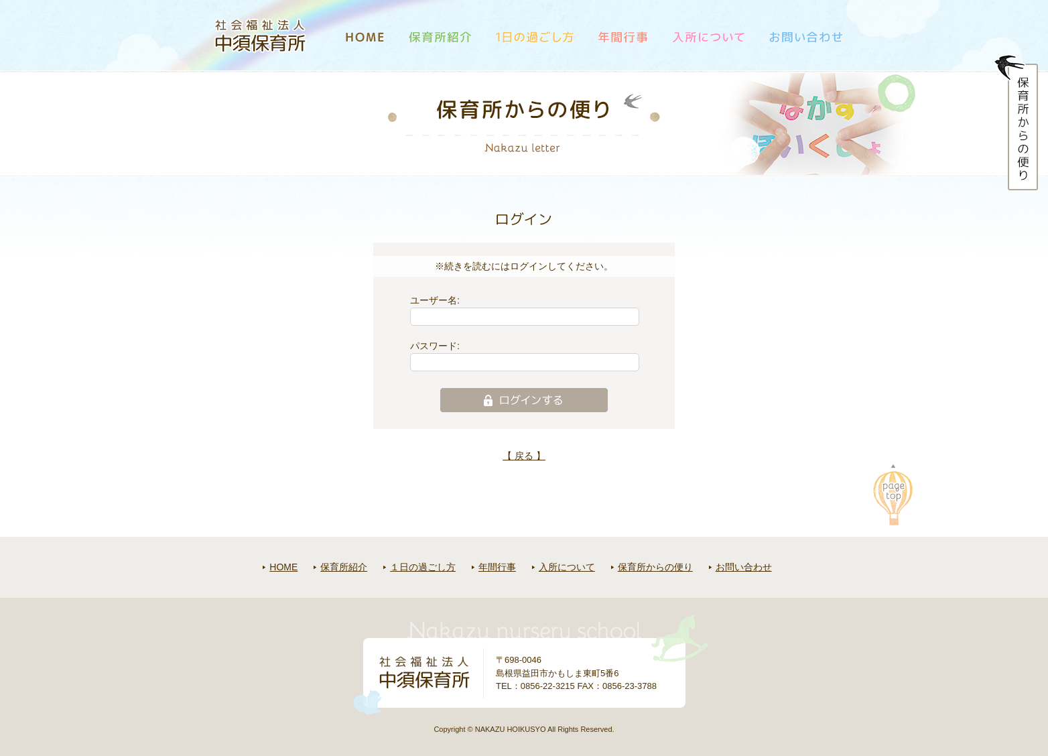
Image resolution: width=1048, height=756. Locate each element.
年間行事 (497, 567)
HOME (283, 567)
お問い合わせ (744, 567)
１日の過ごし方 (423, 567)
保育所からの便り (655, 567)
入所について (567, 567)
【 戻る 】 (524, 455)
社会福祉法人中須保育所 (261, 35)
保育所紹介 (343, 567)
